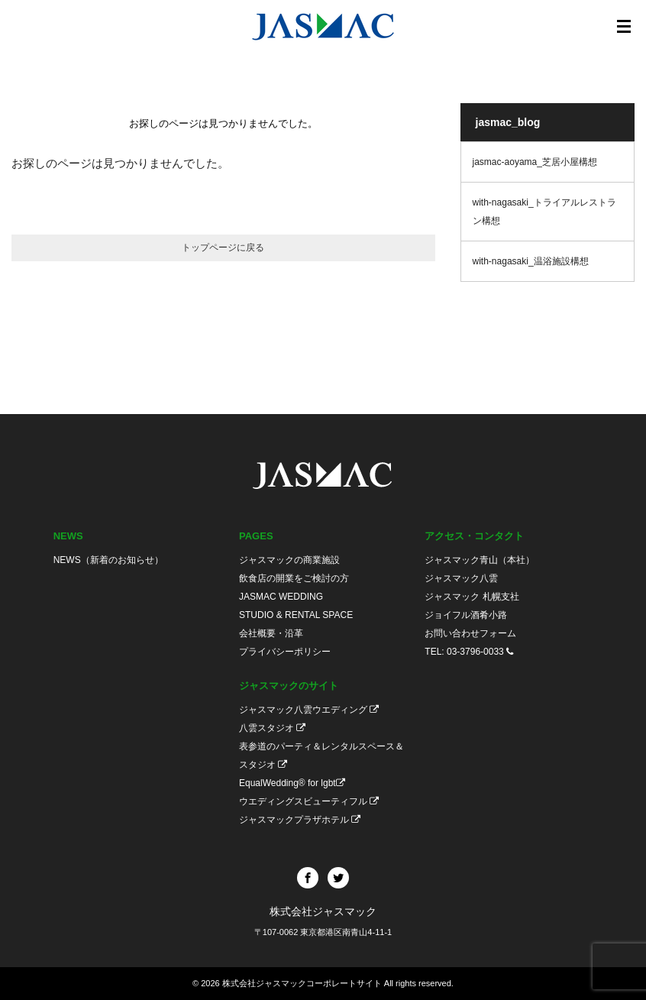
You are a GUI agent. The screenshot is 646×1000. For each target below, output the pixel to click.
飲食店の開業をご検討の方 (294, 578)
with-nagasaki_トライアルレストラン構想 (544, 211)
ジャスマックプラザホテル (299, 819)
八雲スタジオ (272, 728)
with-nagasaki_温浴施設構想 (531, 261)
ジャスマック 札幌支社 (471, 596)
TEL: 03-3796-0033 (469, 651)
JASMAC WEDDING (281, 596)
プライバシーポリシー (285, 651)
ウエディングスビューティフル (309, 801)
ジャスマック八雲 (461, 578)
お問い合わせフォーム (470, 633)
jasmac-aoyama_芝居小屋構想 (535, 162)
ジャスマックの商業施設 (289, 560)
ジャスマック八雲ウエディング (309, 709)
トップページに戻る (223, 247)
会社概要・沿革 (271, 633)
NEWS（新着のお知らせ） (108, 560)
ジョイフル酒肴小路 (466, 615)
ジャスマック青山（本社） (480, 560)
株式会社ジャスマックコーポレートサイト (302, 983)
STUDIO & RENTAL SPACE (296, 615)
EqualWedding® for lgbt (292, 783)
